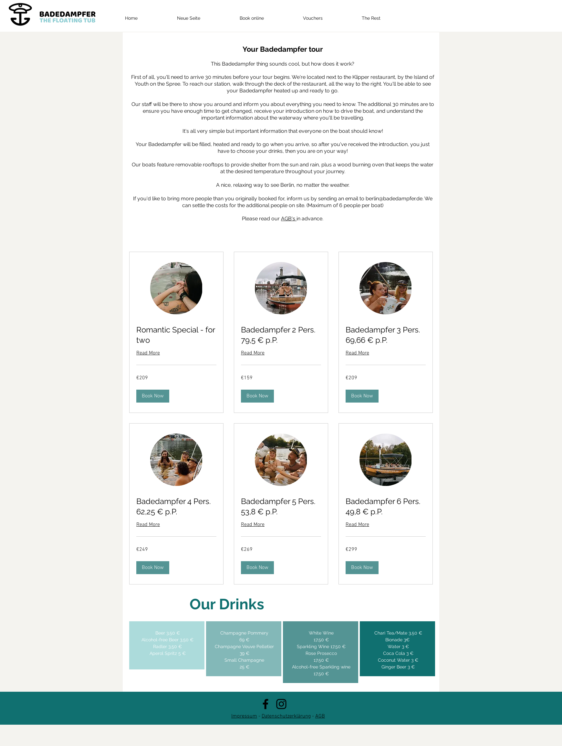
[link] (176, 335)
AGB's (289, 218)
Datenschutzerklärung (286, 716)
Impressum (244, 716)
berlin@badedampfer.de (394, 198)
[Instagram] (281, 704)
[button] (152, 396)
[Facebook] (265, 704)
